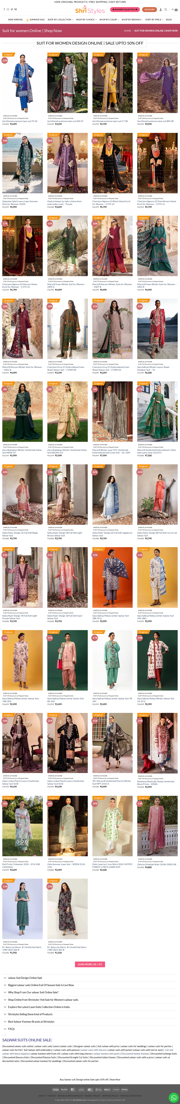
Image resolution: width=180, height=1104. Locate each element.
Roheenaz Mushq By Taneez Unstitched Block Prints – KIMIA (155, 782)
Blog (169, 19)
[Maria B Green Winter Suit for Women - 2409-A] (67, 246)
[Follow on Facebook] (4, 9)
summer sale (35, 19)
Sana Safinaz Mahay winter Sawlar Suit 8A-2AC (65, 700)
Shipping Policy (110, 1096)
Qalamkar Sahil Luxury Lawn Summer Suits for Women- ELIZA (20, 202)
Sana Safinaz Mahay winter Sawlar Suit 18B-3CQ (110, 617)
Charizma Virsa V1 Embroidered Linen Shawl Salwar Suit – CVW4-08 (65, 368)
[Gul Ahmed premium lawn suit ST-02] (22, 83)
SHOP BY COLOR (109, 19)
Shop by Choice (86, 19)
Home (127, 30)
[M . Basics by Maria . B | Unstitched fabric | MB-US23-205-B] (67, 909)
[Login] (160, 9)
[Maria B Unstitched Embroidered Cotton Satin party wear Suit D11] (157, 411)
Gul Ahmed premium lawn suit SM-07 (65, 121)
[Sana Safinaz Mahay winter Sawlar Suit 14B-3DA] (22, 660)
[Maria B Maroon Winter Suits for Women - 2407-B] (112, 246)
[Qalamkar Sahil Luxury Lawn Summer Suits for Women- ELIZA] (22, 163)
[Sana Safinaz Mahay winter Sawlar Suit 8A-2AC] (67, 660)
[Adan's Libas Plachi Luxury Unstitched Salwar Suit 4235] (67, 743)
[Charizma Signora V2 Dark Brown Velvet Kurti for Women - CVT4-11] (157, 163)
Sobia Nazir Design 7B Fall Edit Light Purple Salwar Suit (19, 617)
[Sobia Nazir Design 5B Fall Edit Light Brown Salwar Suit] (67, 494)
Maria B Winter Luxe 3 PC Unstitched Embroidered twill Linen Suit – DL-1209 (111, 451)
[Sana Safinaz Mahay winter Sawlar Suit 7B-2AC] (112, 660)
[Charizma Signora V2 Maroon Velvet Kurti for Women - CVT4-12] (22, 246)
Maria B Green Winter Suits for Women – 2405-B (157, 285)
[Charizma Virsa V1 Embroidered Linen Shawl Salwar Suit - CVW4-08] (67, 329)
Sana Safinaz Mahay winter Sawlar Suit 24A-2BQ (155, 617)
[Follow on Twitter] (12, 9)
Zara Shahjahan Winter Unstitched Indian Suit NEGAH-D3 (67, 451)
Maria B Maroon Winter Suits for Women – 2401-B (22, 368)
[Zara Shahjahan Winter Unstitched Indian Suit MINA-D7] (22, 411)
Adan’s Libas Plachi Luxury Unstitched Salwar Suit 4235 (65, 782)
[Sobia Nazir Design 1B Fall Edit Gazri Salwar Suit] (67, 577)
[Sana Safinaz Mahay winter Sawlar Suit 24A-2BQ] (157, 577)
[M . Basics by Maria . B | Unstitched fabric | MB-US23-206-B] (22, 909)
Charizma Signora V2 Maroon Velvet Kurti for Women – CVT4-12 (19, 285)
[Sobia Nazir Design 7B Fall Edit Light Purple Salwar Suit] (22, 577)
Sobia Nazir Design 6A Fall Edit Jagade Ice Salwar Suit (112, 534)
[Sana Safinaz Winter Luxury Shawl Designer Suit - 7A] (157, 329)
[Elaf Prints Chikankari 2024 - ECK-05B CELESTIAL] (22, 826)
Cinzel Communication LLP (112, 1100)
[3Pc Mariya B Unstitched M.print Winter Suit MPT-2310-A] (112, 743)
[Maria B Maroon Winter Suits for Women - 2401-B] (22, 329)
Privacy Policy (93, 1096)
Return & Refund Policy (70, 1096)
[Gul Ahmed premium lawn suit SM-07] (67, 83)
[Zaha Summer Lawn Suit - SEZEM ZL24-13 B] (67, 826)
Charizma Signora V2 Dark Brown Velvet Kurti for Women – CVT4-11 (156, 202)
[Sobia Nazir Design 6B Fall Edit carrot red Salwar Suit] (157, 494)
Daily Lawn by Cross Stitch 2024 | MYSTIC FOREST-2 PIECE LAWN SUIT (112, 865)
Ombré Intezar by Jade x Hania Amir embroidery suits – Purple (64, 202)
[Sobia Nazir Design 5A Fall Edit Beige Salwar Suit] (22, 494)
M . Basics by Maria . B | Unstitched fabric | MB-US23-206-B (22, 948)
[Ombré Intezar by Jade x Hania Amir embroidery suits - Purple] (67, 163)
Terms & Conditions (130, 1096)
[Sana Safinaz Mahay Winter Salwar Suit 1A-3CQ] (157, 660)
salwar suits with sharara (93, 1049)
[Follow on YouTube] (15, 9)
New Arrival (15, 19)
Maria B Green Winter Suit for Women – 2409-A (66, 285)
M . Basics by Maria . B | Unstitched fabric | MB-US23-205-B (67, 948)
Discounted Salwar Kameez (135, 1053)
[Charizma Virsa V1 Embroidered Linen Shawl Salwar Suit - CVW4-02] (112, 329)
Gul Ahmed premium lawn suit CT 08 (110, 121)
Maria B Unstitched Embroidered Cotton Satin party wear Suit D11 (156, 451)
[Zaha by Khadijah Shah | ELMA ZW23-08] (157, 826)
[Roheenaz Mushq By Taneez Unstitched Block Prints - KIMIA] (157, 743)
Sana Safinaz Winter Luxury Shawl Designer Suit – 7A (153, 368)
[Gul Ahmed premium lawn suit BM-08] (157, 83)
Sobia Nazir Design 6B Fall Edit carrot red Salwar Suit (157, 534)
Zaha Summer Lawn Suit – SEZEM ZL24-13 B (66, 865)
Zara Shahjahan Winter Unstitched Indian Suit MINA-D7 (22, 451)
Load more (90, 964)
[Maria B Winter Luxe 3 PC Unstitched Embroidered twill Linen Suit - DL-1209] (112, 411)
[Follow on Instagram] (8, 9)
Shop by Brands (132, 19)
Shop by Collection (60, 19)
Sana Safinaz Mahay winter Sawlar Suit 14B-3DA (20, 700)
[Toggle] (5, 978)
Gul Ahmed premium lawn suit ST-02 (19, 121)
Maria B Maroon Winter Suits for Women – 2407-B (112, 285)
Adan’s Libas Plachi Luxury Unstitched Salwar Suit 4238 (20, 782)
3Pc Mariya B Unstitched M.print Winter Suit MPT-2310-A (111, 782)
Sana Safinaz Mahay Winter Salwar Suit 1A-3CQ (155, 700)
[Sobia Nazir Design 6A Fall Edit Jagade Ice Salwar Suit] (112, 494)
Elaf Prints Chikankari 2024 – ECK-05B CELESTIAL (21, 865)
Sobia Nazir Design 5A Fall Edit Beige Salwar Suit (20, 534)
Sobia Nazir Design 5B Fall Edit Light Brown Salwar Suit (64, 534)
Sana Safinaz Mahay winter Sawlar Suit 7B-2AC (112, 700)
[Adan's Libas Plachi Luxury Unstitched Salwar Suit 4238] (22, 743)
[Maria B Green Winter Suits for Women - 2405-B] (157, 246)
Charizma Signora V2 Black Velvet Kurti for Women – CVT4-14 (111, 202)
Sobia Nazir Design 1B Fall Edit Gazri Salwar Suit (64, 617)
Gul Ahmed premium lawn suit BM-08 (155, 121)
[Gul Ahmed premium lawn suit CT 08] (112, 83)
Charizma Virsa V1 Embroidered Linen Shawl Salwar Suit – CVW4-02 (110, 368)
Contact (51, 1096)
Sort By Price (154, 19)
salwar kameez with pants (107, 1053)
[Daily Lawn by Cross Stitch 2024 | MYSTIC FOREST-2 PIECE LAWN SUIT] (112, 826)
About (42, 1096)
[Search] (165, 9)
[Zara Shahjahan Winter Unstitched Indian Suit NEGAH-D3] (67, 411)
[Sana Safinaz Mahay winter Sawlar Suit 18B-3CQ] (112, 577)
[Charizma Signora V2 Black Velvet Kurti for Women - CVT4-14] (112, 163)
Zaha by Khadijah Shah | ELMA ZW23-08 (156, 864)
